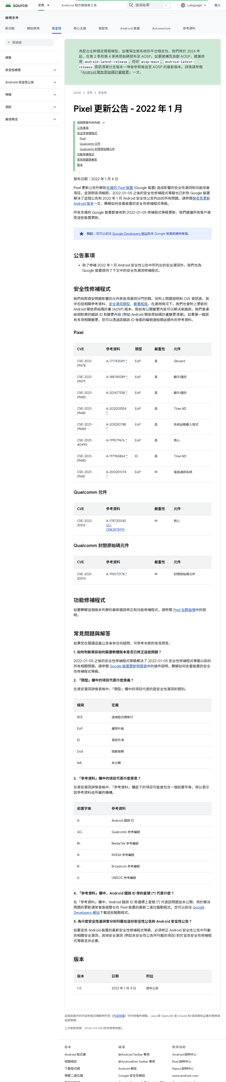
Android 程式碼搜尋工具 (79, 5)
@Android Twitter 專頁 (134, 1054)
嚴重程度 (140, 304)
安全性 (102, 93)
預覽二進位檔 (74, 1076)
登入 (218, 5)
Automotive (161, 28)
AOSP (77, 93)
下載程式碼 (72, 1069)
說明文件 (12, 18)
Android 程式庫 (75, 1054)
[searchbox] (29, 42)
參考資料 (189, 28)
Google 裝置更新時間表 (128, 666)
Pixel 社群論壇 (184, 610)
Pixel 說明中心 (181, 1062)
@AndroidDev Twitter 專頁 (136, 1062)
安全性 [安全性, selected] (56, 28)
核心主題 (80, 28)
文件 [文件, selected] (41, 5)
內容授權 (119, 1016)
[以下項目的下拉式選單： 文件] (50, 5)
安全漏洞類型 (119, 304)
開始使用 (33, 28)
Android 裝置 (130, 28)
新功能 (10, 28)
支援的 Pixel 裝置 (119, 188)
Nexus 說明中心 (183, 1069)
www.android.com (185, 1076)
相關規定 (71, 1062)
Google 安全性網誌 (131, 1076)
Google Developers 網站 (129, 234)
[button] (26, 69)
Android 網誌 (127, 1069)
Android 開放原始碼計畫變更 (105, 72)
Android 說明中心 (184, 1054)
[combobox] (149, 5)
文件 (90, 93)
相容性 (103, 28)
